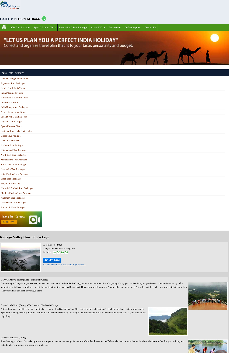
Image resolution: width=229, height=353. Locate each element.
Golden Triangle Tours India (14, 78)
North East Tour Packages (13, 155)
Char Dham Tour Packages (13, 202)
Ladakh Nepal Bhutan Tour (14, 116)
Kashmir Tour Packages (12, 145)
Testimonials (114, 27)
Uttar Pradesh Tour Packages (14, 174)
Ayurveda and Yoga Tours (13, 112)
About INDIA (98, 27)
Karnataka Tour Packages (13, 169)
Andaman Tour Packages (12, 198)
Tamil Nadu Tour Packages (14, 164)
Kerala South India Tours (13, 88)
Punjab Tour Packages (11, 183)
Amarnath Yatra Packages (13, 207)
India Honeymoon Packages (14, 107)
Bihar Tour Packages (11, 178)
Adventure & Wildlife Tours (14, 97)
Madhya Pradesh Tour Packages (16, 193)
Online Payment (133, 27)
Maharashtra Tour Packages (14, 159)
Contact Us (150, 27)
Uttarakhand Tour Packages (14, 150)
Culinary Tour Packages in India (16, 131)
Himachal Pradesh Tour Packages (17, 188)
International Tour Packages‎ (73, 27)
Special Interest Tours (45, 27)
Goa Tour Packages (10, 140)
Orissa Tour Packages (11, 136)
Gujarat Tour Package (11, 121)
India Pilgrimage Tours (12, 93)
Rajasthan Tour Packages (13, 83)
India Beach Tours (9, 102)
